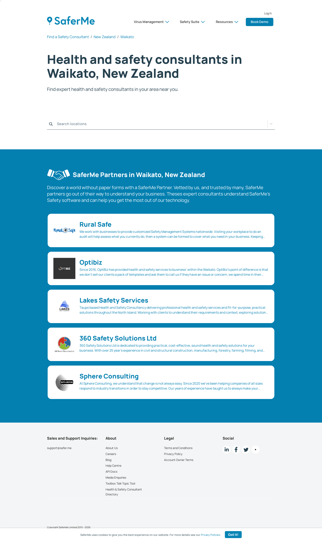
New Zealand (105, 36)
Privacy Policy (173, 454)
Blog (108, 460)
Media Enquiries (116, 477)
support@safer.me (59, 448)
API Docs (111, 471)
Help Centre (113, 466)
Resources (227, 21)
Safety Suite (192, 21)
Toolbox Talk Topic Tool (120, 483)
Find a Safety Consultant (68, 36)
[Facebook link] (236, 450)
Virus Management (151, 21)
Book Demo (259, 21)
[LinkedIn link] (227, 450)
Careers (111, 454)
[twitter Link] (246, 450)
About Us (112, 448)
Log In (268, 13)
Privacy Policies (210, 535)
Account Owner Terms (178, 460)
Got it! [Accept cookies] (233, 534)
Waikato (127, 36)
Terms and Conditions (178, 448)
